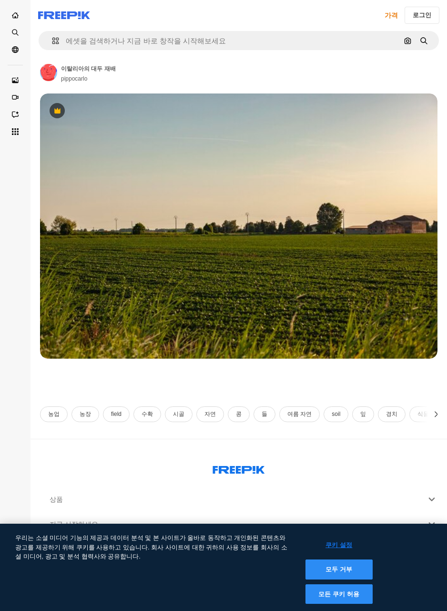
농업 (54, 414)
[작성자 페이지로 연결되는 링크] (48, 72)
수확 (147, 414)
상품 (243, 499)
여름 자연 (299, 414)
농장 (85, 414)
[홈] (15, 15)
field (116, 414)
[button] (52, 40)
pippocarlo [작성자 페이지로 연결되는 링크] (74, 78)
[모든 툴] (15, 131)
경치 (391, 414)
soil (336, 414)
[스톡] (15, 32)
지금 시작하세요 (243, 524)
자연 (210, 414)
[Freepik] (64, 15)
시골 (178, 414)
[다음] (436, 414)
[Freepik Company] (238, 468)
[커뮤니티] (15, 49)
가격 (391, 15)
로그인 (422, 15)
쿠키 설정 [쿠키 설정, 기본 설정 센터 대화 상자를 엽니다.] (338, 550)
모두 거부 (338, 575)
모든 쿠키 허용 (338, 599)
